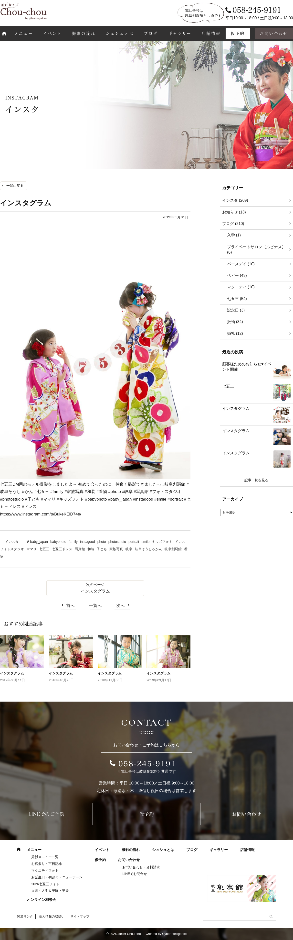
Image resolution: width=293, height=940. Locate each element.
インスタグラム (95, 591)
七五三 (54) (237, 299)
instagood (87, 542)
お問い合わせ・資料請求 (141, 867)
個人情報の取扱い (51, 916)
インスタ (12, 542)
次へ (120, 605)
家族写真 (116, 549)
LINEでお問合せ (134, 874)
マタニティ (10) (241, 287)
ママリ (31, 549)
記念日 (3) (236, 310)
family (73, 542)
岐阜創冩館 (173, 549)
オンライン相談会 (41, 899)
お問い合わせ (246, 814)
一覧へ (95, 605)
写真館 (80, 549)
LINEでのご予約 (46, 814)
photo (101, 542)
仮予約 (238, 33)
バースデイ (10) (241, 264)
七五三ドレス (62, 549)
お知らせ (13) (234, 212)
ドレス (180, 542)
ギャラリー (180, 33)
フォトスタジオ (12, 549)
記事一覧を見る (256, 480)
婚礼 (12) (235, 333)
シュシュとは (120, 33)
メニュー (23, 33)
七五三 (44, 549)
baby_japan (39, 542)
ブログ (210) (233, 224)
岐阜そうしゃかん (148, 549)
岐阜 (129, 549)
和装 (90, 549)
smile (146, 542)
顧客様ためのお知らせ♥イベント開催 (247, 366)
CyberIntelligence (174, 934)
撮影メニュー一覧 (45, 857)
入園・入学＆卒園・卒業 (50, 891)
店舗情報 (211, 33)
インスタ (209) (235, 200)
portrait (133, 542)
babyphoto (58, 542)
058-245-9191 (147, 763)
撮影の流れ (83, 33)
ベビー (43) (237, 275)
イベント (52, 33)
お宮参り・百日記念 (46, 864)
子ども (102, 549)
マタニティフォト (45, 871)
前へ (70, 605)
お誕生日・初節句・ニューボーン (57, 877)
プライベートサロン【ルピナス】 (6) (256, 249)
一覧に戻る (14, 186)
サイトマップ (79, 916)
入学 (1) (234, 235)
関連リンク (25, 916)
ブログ (151, 33)
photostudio (117, 542)
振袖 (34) (235, 322)
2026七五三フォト (45, 884)
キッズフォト (162, 542)
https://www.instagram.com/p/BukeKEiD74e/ (40, 514)
